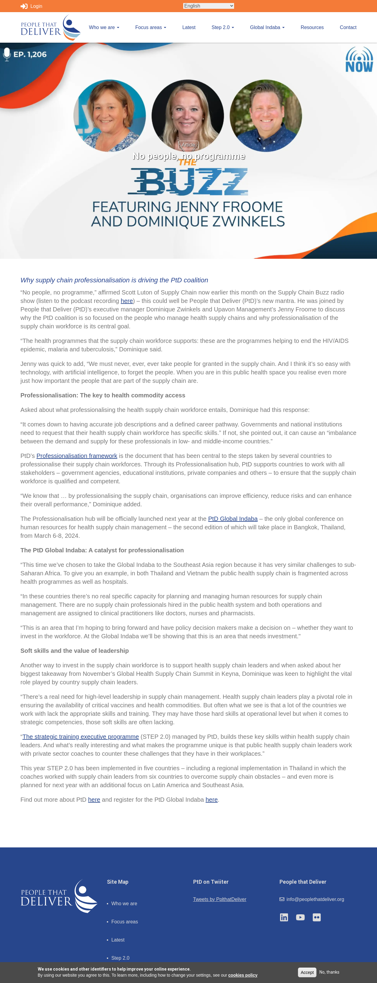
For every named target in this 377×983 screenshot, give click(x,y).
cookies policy (242, 975)
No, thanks (329, 972)
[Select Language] (208, 6)
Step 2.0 (223, 27)
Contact (348, 27)
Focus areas (150, 27)
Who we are (104, 27)
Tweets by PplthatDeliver (219, 899)
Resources (312, 27)
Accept (307, 972)
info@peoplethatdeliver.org (311, 899)
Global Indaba (267, 27)
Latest (189, 27)
